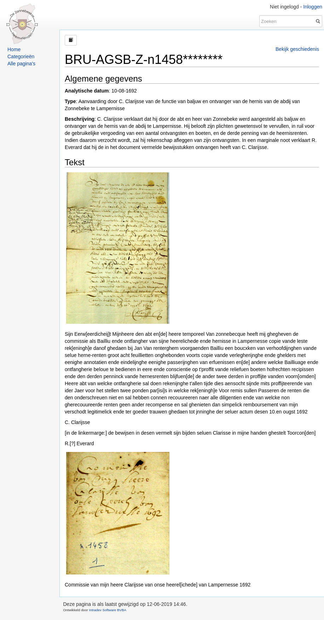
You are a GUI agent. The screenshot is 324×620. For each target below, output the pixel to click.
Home (14, 49)
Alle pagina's (21, 63)
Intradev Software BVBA (107, 610)
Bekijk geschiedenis (297, 49)
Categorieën (20, 56)
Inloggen (312, 7)
